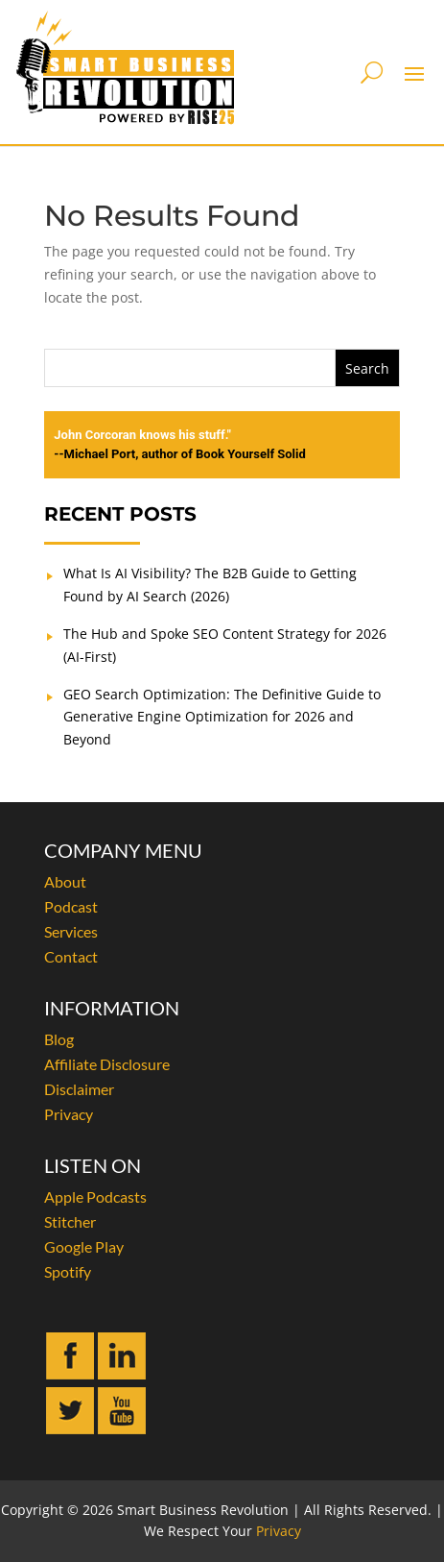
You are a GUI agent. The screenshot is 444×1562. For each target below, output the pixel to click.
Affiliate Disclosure (107, 1064)
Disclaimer (79, 1089)
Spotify (67, 1271)
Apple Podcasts (95, 1196)
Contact (71, 956)
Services (71, 931)
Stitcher (70, 1221)
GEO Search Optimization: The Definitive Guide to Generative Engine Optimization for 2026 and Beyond (222, 717)
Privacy (68, 1114)
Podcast (71, 906)
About (65, 881)
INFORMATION (111, 1007)
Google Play (84, 1246)
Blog (59, 1039)
